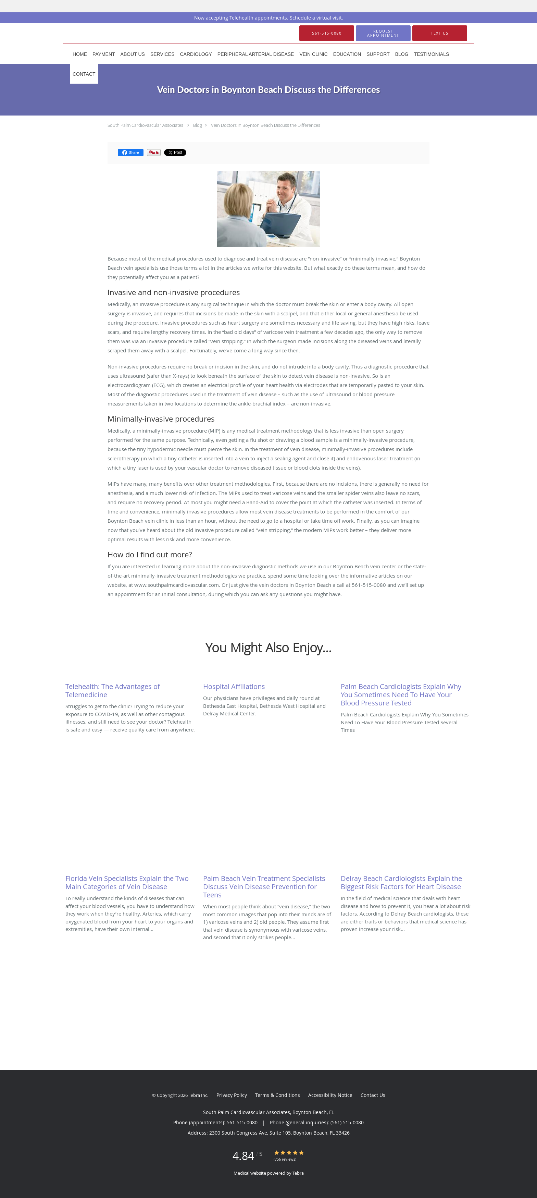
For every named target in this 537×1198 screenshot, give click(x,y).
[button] (383, 33)
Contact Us (373, 1095)
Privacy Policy (231, 1095)
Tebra (298, 1173)
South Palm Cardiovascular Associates (145, 125)
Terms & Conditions (277, 1095)
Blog (197, 125)
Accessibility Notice (330, 1095)
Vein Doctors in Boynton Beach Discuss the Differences (265, 125)
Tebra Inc (198, 1095)
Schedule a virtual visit (316, 17)
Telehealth (241, 17)
